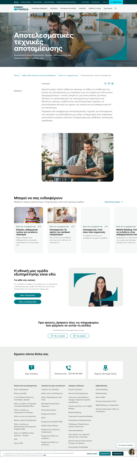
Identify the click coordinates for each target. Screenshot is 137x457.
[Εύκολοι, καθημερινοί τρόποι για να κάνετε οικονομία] (28, 215)
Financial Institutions (75, 430)
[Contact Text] (68, 370)
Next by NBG (100, 397)
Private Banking (37, 2)
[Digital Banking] (116, 2)
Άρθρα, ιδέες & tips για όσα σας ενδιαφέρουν (39, 75)
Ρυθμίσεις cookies (92, 453)
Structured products (48, 410)
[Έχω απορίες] (31, 370)
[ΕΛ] (105, 2)
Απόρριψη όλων (104, 453)
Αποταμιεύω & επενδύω (68, 8)
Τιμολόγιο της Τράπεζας (50, 389)
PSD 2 (43, 418)
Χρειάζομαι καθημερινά (39, 8)
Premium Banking (26, 2)
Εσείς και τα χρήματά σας (68, 75)
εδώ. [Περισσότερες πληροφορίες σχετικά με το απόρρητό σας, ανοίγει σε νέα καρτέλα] (44, 455)
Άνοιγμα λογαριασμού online (106, 401)
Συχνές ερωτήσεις (75, 389)
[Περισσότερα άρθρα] (114, 201)
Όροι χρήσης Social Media (78, 447)
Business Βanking (74, 412)
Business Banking (49, 2)
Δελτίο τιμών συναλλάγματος (52, 393)
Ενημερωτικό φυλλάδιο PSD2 (52, 422)
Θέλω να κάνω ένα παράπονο (25, 416)
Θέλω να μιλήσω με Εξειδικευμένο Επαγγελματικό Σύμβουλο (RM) (25, 426)
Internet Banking (102, 389)
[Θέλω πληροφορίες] (27, 295)
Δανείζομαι (53, 8)
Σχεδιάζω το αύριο (95, 8)
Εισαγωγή (18, 91)
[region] (68, 454)
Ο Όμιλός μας (95, 2)
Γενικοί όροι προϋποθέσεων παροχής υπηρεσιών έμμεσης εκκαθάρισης (79, 399)
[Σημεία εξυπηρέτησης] (105, 370)
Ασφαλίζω (82, 8)
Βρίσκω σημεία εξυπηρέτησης (25, 420)
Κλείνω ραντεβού (20, 393)
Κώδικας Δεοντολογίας (49, 425)
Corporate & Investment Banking (65, 2)
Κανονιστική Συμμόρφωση (78, 393)
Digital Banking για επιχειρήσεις (107, 405)
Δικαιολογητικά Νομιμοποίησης (79, 420)
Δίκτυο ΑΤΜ (18, 443)
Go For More (85, 2)
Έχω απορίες (108, 8)
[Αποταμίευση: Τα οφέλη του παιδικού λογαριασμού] (61, 215)
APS (15, 439)
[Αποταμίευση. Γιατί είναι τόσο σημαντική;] (95, 215)
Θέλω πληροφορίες (21, 389)
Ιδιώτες (16, 2)
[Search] (115, 8)
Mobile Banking (101, 393)
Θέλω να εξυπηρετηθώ (27, 302)
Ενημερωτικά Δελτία (48, 414)
